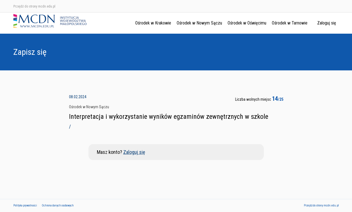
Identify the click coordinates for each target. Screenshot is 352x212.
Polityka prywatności (25, 205)
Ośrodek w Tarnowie (289, 23)
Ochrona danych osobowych (58, 205)
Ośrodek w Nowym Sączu (199, 23)
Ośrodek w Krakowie (153, 23)
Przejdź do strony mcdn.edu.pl (34, 6)
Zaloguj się (326, 23)
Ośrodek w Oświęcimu (247, 23)
